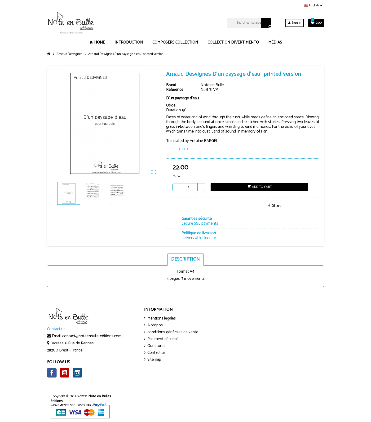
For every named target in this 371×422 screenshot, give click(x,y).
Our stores (156, 345)
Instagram (77, 373)
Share (275, 205)
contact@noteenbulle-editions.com (92, 336)
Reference (174, 89)
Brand (171, 85)
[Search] (249, 23)
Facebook (52, 373)
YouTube (64, 373)
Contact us (156, 352)
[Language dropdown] (313, 5)
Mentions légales (161, 318)
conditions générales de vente (172, 332)
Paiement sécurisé (162, 339)
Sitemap (154, 359)
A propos (155, 325)
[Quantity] (189, 187)
